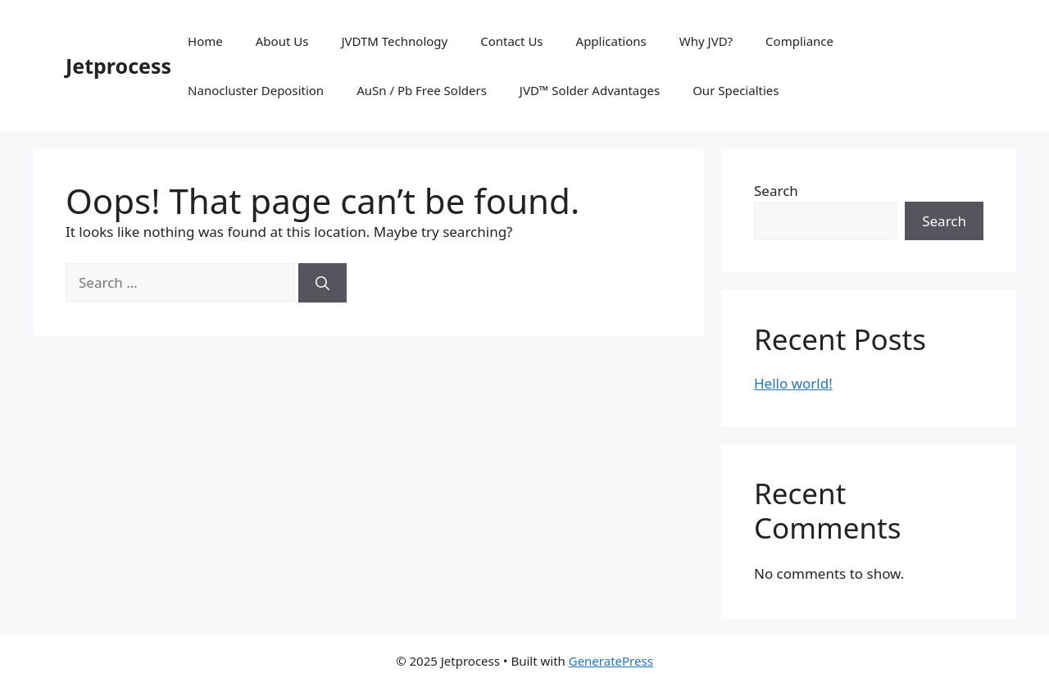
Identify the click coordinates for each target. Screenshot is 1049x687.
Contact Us (511, 41)
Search (776, 190)
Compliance (799, 41)
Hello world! (793, 383)
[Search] (322, 283)
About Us (282, 41)
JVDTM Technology (394, 41)
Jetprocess (118, 66)
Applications (611, 41)
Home (205, 41)
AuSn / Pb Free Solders (421, 90)
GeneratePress (611, 661)
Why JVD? (706, 41)
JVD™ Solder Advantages (590, 90)
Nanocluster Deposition (256, 90)
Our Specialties (736, 90)
